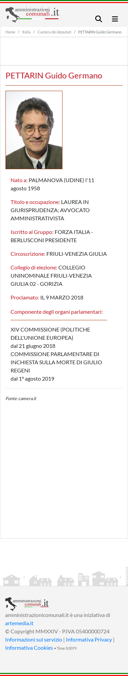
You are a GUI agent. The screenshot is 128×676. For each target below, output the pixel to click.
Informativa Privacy (89, 639)
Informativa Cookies (29, 647)
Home (10, 32)
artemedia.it (19, 623)
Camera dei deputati (54, 32)
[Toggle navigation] (98, 19)
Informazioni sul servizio (33, 639)
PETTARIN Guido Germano (100, 32)
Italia (26, 32)
